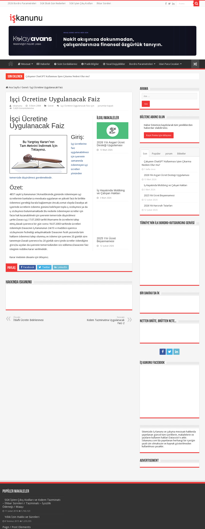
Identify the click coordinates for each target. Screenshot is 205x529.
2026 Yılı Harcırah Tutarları (158, 205)
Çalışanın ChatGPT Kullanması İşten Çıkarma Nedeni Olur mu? (58, 76)
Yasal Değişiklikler (114, 64)
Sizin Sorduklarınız (65, 64)
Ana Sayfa (11, 63)
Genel (25, 87)
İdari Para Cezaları (169, 64)
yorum (168, 153)
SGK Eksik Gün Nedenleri (53, 3)
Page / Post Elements (16, 527)
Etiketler (181, 153)
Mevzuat (24, 64)
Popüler (156, 153)
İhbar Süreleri (104, 3)
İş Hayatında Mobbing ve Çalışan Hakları (111, 192)
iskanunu (17, 106)
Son (145, 153)
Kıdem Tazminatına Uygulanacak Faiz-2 (105, 320)
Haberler (43, 64)
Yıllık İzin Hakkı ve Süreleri (22, 517)
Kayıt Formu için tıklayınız (158, 135)
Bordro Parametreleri (141, 64)
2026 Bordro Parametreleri (22, 3)
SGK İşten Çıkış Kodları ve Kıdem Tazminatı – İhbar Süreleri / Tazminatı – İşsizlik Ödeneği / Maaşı (31, 503)
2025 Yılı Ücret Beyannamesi (106, 240)
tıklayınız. (44, 257)
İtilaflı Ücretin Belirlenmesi (33, 319)
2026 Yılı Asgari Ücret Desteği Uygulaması (111, 144)
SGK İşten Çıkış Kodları (81, 3)
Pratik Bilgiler (90, 64)
